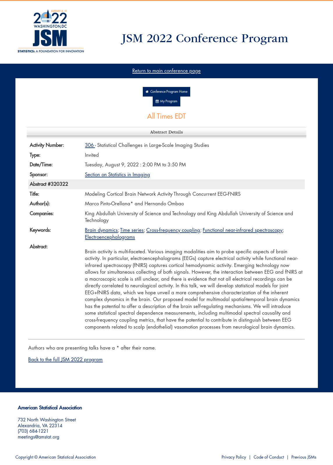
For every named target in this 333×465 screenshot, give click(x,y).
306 (90, 145)
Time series (132, 230)
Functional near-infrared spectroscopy (242, 230)
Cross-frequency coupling (173, 230)
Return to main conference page (166, 70)
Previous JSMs (303, 457)
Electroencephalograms (110, 237)
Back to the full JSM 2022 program (65, 359)
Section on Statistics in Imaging (117, 174)
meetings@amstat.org (38, 437)
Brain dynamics (101, 230)
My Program (166, 101)
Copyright (24, 457)
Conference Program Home (166, 91)
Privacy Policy (234, 457)
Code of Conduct (269, 457)
